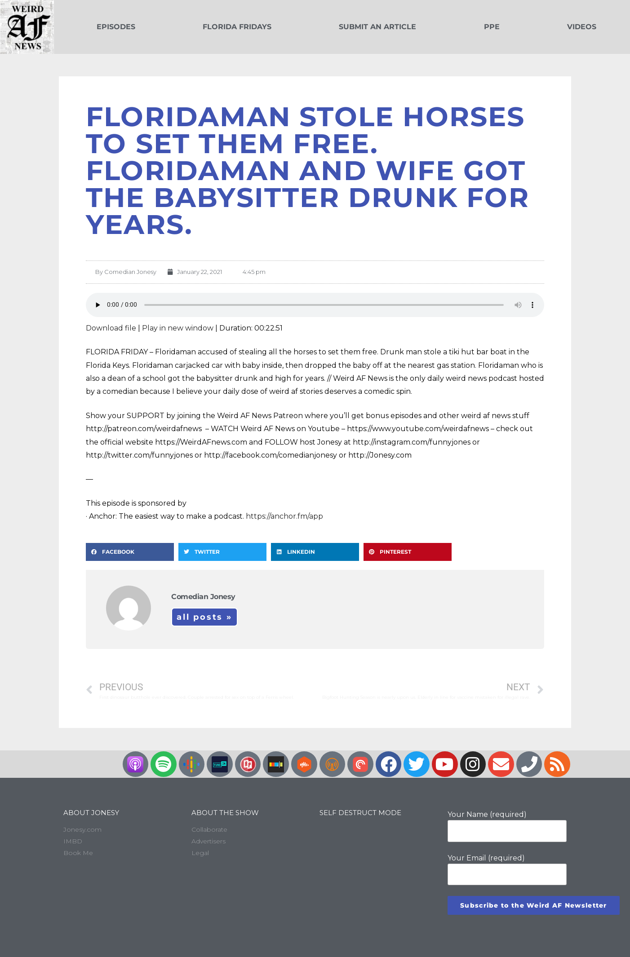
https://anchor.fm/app (284, 516)
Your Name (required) (507, 826)
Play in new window (177, 328)
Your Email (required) (507, 869)
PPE (492, 26)
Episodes (116, 26)
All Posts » (204, 617)
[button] (130, 552)
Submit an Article (377, 26)
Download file (111, 328)
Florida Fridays (237, 26)
